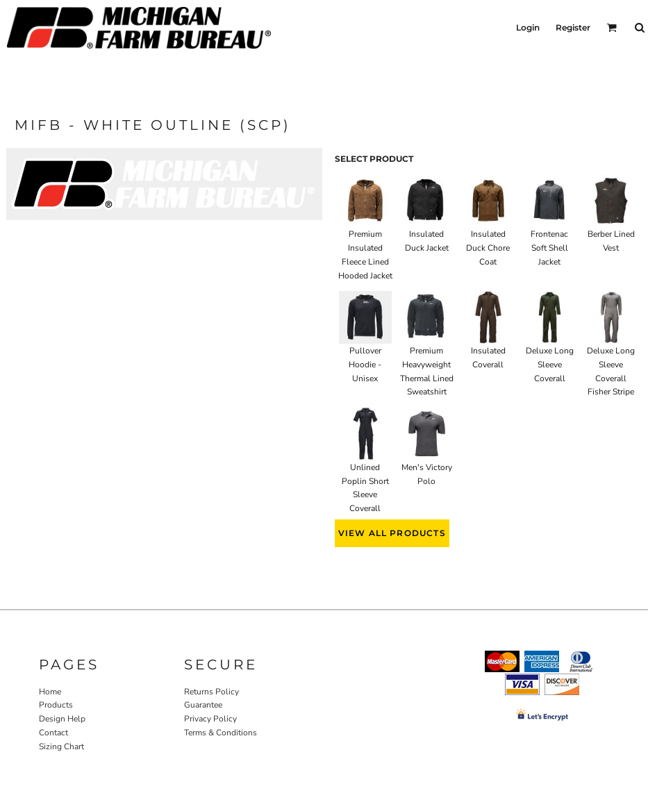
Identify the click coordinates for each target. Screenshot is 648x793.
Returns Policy (211, 691)
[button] (611, 27)
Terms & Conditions (220, 732)
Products (56, 704)
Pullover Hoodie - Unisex (365, 364)
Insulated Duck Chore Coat (488, 247)
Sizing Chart (61, 746)
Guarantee (203, 704)
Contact (53, 732)
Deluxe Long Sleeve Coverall (550, 364)
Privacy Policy (210, 718)
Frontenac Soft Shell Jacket (549, 247)
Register (573, 27)
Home (50, 691)
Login (528, 27)
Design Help (62, 718)
